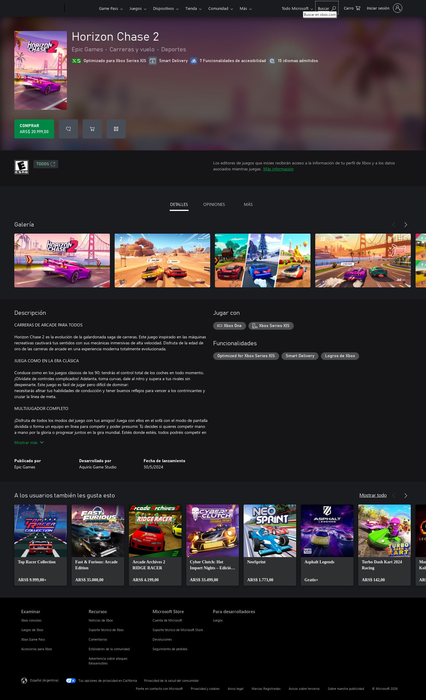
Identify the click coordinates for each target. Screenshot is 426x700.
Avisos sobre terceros (304, 688)
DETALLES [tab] (179, 204)
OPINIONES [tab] (214, 204)
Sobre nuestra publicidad (346, 688)
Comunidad (218, 8)
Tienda (191, 8)
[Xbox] (81, 8)
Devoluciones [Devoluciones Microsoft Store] (162, 639)
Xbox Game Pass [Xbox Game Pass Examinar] (33, 639)
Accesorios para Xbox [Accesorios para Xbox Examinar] (36, 649)
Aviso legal (236, 688)
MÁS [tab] (248, 204)
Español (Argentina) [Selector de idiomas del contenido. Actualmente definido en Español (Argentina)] (44, 680)
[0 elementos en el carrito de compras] (352, 8)
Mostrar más (29, 442)
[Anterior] (394, 225)
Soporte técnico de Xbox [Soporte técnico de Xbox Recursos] (106, 630)
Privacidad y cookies (205, 688)
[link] (40, 545)
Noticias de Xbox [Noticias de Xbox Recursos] (101, 620)
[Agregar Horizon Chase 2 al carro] (92, 128)
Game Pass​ (108, 8)
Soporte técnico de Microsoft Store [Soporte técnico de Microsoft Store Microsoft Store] (178, 630)
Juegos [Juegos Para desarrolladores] (218, 620)
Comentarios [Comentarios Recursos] (98, 639)
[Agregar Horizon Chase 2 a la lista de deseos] (68, 128)
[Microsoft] (41, 8)
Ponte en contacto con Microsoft (159, 688)
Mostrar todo (373, 495)
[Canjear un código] (116, 128)
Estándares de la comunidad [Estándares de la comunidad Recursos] (109, 649)
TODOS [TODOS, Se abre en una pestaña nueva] (45, 164)
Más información (278, 169)
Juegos (136, 8)
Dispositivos (163, 8)
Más (243, 8)
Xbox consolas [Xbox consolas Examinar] (31, 620)
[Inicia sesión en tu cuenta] (384, 8)
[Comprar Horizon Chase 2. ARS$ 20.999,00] (34, 128)
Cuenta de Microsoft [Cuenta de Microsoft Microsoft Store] (167, 620)
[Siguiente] (406, 225)
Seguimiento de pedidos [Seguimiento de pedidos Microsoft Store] (170, 649)
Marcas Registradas (266, 688)
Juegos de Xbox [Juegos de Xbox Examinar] (32, 630)
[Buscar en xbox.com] (327, 7)
